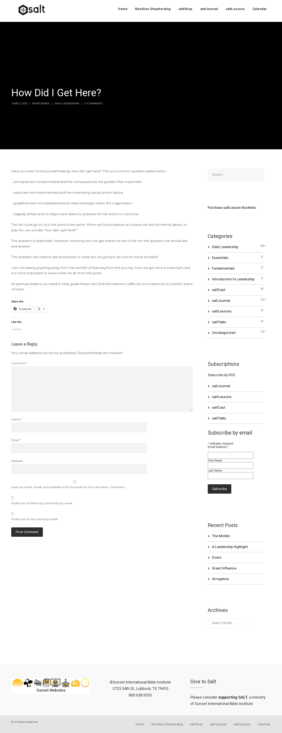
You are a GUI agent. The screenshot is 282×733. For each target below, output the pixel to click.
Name (16, 419)
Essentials (220, 258)
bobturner (40, 103)
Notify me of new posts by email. (34, 519)
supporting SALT (233, 697)
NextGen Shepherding (153, 9)
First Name (215, 460)
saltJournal (209, 9)
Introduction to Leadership (233, 279)
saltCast (218, 290)
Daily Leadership (67, 103)
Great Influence (224, 568)
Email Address (218, 447)
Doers (217, 557)
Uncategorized (224, 332)
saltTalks (219, 322)
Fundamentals (223, 268)
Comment (19, 363)
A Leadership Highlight (230, 547)
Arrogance (220, 579)
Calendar (260, 9)
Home (123, 9)
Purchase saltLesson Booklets (232, 207)
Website (17, 461)
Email (16, 440)
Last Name (215, 470)
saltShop (185, 9)
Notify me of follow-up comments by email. (42, 503)
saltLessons (235, 9)
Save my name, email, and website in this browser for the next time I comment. (68, 487)
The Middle (221, 536)
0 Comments (93, 103)
